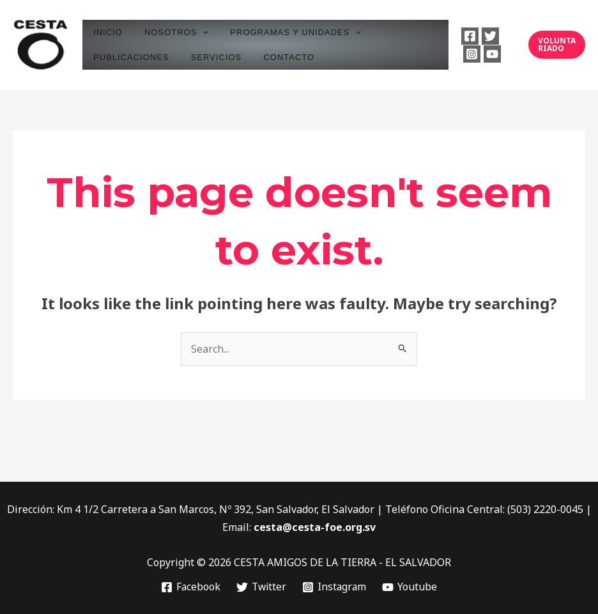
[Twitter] (485, 36)
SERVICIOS (208, 57)
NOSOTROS (169, 32)
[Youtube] (486, 54)
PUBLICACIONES (128, 57)
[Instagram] (466, 54)
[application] (195, 32)
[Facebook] (464, 36)
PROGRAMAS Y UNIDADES (282, 32)
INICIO (105, 32)
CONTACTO (276, 57)
